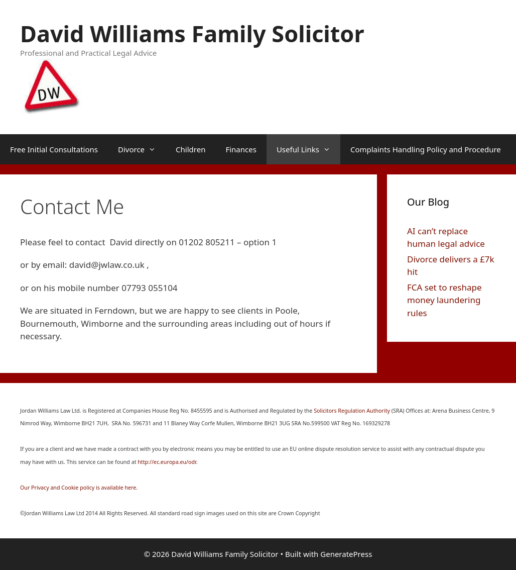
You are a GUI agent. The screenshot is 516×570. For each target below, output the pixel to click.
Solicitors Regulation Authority (353, 410)
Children (190, 149)
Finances (240, 149)
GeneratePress (346, 554)
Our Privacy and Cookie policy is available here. (79, 487)
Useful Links (308, 149)
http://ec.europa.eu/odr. (167, 461)
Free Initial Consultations (54, 149)
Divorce (142, 149)
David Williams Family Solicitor (192, 33)
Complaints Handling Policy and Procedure (425, 149)
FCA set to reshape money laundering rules (444, 300)
